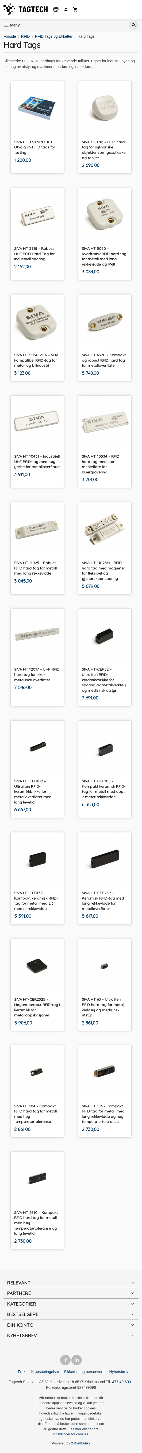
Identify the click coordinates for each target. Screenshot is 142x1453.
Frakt (22, 1372)
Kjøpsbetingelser (45, 1372)
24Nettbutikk (80, 1443)
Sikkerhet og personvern (84, 1372)
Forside (9, 36)
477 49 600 (121, 1382)
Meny (11, 25)
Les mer (75, 1429)
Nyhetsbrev (118, 1372)
